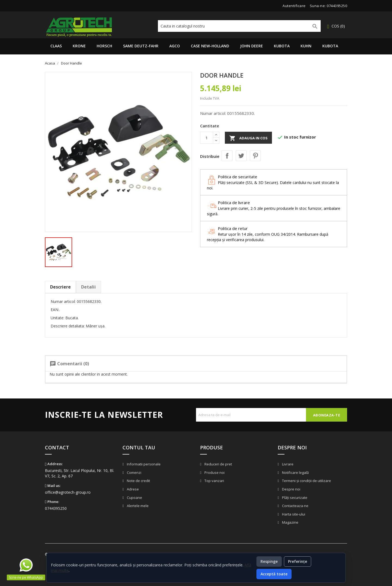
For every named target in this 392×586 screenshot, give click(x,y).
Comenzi (133, 472)
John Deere (251, 45)
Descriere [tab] (60, 287)
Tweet (241, 155)
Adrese (132, 489)
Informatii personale (143, 464)
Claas (56, 45)
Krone (79, 45)
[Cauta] (239, 26)
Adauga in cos (248, 138)
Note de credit (138, 480)
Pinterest (255, 155)
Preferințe (297, 561)
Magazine (289, 522)
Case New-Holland (210, 45)
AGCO (174, 45)
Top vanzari (214, 480)
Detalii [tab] (88, 287)
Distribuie (227, 155)
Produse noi (214, 472)
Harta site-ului (293, 514)
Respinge (269, 561)
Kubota (282, 45)
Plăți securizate (294, 497)
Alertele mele (137, 505)
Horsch (104, 45)
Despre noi (290, 489)
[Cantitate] (206, 138)
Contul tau (138, 447)
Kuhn (306, 45)
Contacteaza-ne (294, 505)
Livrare (287, 464)
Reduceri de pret (218, 464)
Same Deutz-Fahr (140, 45)
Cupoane (134, 497)
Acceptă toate (274, 573)
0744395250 (337, 5)
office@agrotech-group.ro (68, 492)
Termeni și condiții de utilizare (306, 480)
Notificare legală (295, 472)
